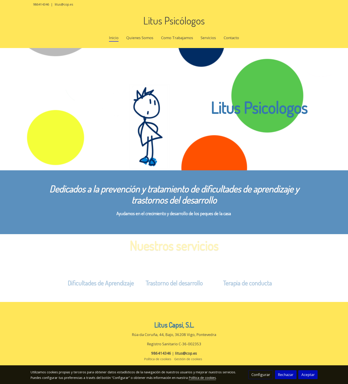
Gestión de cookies (188, 359)
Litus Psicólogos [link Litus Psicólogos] (174, 20)
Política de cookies (157, 359)
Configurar (260, 374)
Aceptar (308, 374)
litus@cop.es (64, 4)
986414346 (41, 4)
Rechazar (285, 374)
